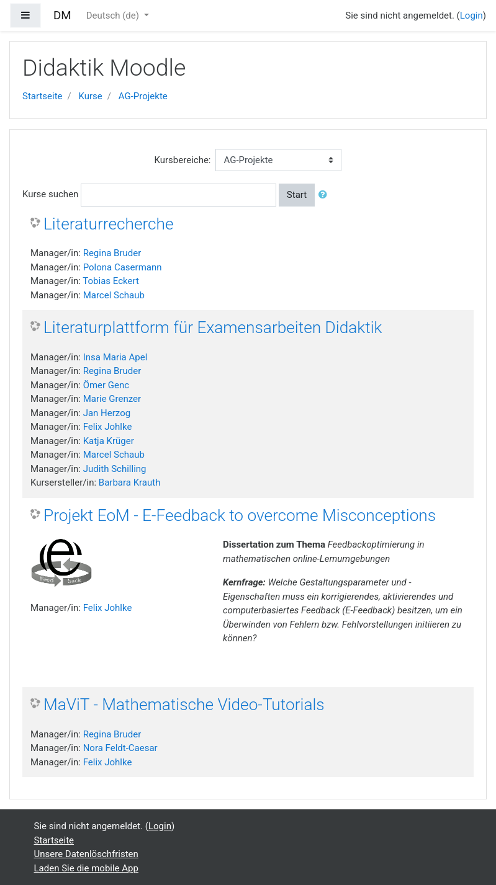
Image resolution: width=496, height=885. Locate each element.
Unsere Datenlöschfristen (86, 854)
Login (471, 15)
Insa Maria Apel (115, 357)
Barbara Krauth (130, 482)
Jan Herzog (106, 413)
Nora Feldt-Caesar (120, 748)
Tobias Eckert (110, 281)
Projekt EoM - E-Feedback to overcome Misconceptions (239, 515)
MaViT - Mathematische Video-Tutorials (184, 704)
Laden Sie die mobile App (86, 868)
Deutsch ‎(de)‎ (114, 15)
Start (297, 194)
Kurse (90, 96)
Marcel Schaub (114, 295)
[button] (325, 195)
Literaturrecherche (108, 224)
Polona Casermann (122, 267)
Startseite (42, 96)
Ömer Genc (106, 385)
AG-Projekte (143, 96)
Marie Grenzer (112, 398)
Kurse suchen (50, 194)
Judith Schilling (115, 468)
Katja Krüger (108, 441)
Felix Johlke (107, 426)
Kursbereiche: (183, 160)
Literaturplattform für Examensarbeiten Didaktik (212, 327)
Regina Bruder (112, 253)
